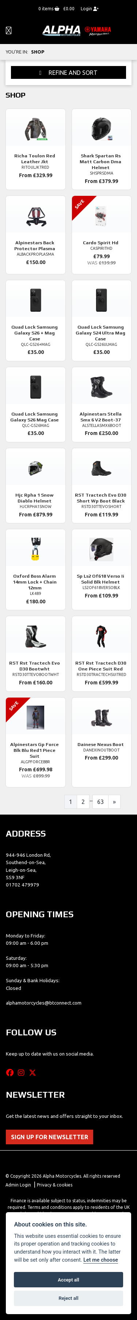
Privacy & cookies (54, 1184)
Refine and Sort (68, 72)
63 (100, 801)
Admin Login (18, 1184)
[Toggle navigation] (8, 31)
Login (90, 8)
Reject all (68, 1298)
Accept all (68, 1280)
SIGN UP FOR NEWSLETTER (49, 1137)
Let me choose (100, 1260)
